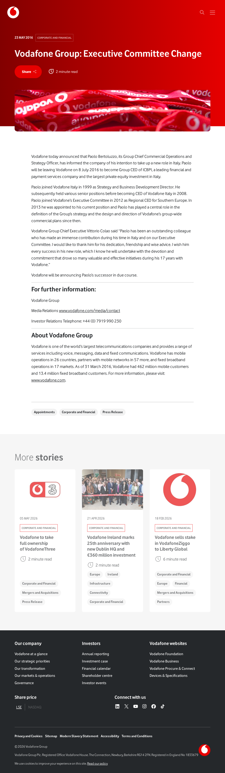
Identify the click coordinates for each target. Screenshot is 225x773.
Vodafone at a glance (31, 654)
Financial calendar (96, 668)
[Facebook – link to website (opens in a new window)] (153, 707)
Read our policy (97, 763)
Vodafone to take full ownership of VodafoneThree (37, 543)
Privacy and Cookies (29, 736)
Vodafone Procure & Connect (172, 668)
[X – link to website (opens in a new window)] (126, 707)
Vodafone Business (164, 661)
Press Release (113, 412)
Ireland (113, 574)
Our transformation (30, 668)
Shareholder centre (97, 675)
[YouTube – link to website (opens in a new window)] (135, 707)
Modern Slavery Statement (79, 736)
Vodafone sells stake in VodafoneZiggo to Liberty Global (175, 543)
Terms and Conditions (137, 736)
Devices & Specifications (168, 675)
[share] (28, 71)
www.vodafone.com (48, 380)
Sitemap (51, 736)
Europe (95, 574)
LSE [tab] (19, 707)
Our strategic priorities (32, 661)
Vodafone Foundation (166, 654)
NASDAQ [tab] (34, 707)
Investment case (95, 661)
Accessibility (110, 736)
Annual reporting (95, 654)
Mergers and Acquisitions (40, 593)
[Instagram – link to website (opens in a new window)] (144, 707)
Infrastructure (100, 583)
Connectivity (99, 593)
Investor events (94, 683)
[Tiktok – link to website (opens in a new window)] (162, 707)
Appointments (44, 412)
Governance (24, 683)
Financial (181, 583)
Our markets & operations (35, 675)
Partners (163, 602)
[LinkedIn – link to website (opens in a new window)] (117, 707)
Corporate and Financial (54, 37)
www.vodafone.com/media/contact (89, 310)
